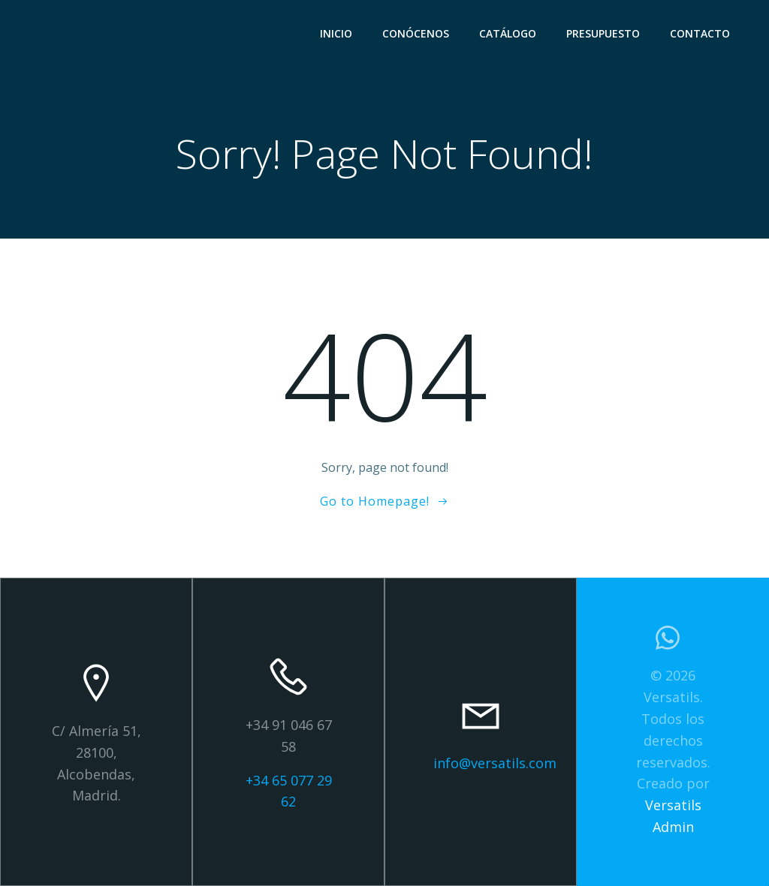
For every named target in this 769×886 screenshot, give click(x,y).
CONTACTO (700, 34)
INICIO (336, 34)
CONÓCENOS (415, 34)
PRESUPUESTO (603, 34)
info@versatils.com (494, 763)
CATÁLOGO (507, 34)
